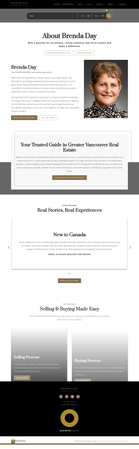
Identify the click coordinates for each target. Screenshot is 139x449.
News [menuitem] (110, 4)
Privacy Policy (102, 441)
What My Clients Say (24, 118)
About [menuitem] (99, 4)
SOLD (111, 10)
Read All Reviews (70, 281)
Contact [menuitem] (122, 4)
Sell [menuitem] (89, 4)
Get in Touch (48, 118)
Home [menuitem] (57, 4)
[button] (59, 53)
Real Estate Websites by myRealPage (117, 441)
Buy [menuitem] (80, 4)
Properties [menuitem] (68, 4)
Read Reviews (85, 53)
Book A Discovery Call (59, 53)
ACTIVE (103, 10)
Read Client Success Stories (69, 178)
